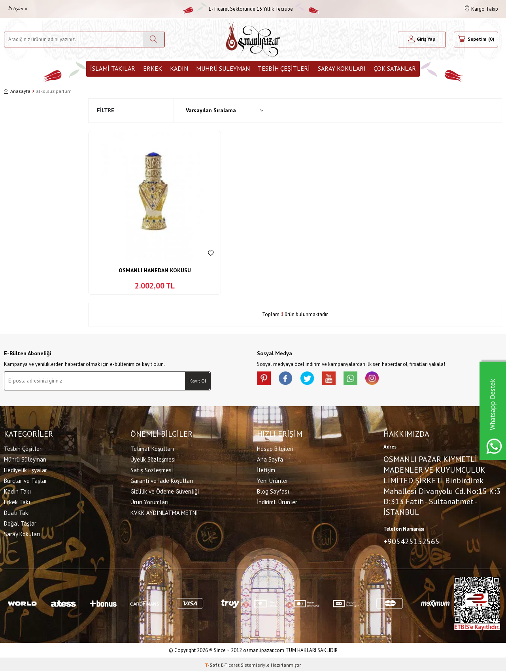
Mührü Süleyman (223, 68)
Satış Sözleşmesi (151, 469)
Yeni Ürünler (272, 480)
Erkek (152, 68)
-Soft (213, 663)
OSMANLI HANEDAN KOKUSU (155, 270)
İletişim (18, 8)
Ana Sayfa (270, 458)
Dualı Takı (17, 512)
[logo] (253, 39)
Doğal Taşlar (20, 522)
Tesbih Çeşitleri (284, 68)
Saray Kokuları (342, 68)
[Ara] (153, 39)
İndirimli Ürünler (277, 501)
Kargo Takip (481, 9)
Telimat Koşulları (152, 448)
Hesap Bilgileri (275, 448)
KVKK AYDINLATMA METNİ (164, 512)
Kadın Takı (17, 490)
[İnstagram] (383, 379)
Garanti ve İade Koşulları (161, 480)
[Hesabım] (422, 39)
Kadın (179, 68)
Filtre (105, 110)
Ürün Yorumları (149, 501)
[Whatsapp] (360, 379)
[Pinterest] (265, 379)
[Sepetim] (476, 39)
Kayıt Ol (197, 381)
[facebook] (288, 379)
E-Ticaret (230, 663)
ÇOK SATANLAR (395, 68)
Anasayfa (17, 91)
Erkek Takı (17, 501)
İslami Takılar (112, 68)
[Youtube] (336, 379)
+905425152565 (411, 540)
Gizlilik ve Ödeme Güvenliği (164, 490)
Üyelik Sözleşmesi (153, 458)
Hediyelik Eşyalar (25, 469)
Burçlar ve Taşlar (25, 480)
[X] (312, 379)
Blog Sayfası (273, 490)
